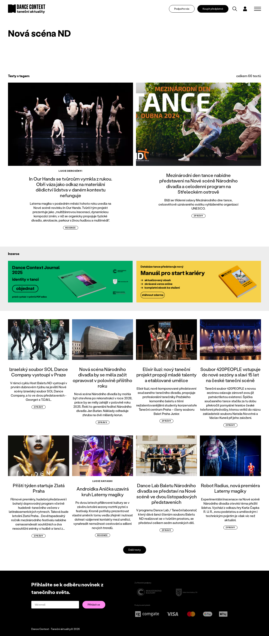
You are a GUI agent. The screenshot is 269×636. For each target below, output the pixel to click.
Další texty (134, 549)
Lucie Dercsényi (70, 170)
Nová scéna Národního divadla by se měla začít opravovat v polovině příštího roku (102, 377)
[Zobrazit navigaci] (257, 9)
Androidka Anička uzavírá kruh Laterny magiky (102, 491)
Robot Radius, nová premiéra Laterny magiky (230, 488)
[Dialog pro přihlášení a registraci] (247, 9)
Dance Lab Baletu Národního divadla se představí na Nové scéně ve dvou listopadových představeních (166, 493)
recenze (70, 228)
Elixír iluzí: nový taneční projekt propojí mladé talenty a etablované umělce (166, 374)
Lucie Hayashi (102, 481)
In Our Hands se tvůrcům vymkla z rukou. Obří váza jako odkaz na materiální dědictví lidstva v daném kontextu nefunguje (70, 187)
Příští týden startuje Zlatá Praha (39, 488)
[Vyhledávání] (237, 9)
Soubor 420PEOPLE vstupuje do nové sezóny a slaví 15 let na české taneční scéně (230, 374)
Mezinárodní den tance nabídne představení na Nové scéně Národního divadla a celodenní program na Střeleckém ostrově (198, 183)
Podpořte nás (184, 9)
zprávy (198, 216)
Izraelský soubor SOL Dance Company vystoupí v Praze (38, 372)
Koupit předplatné (215, 9)
